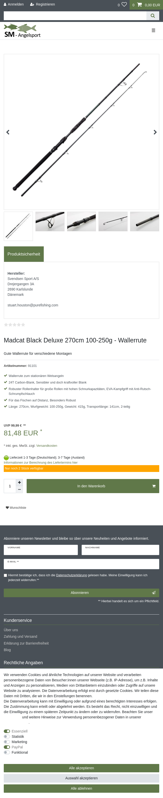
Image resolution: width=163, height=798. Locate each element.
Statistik (18, 737)
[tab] (24, 254)
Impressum (12, 717)
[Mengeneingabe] (10, 486)
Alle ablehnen (81, 788)
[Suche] (152, 15)
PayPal (17, 747)
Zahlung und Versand (20, 636)
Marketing (19, 742)
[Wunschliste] (122, 5)
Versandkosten (46, 446)
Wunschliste (16, 507)
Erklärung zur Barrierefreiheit (26, 643)
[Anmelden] (14, 4)
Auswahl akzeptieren (81, 778)
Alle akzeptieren (81, 768)
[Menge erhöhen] (19, 482)
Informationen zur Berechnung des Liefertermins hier (41, 462)
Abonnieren (113, 593)
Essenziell (20, 731)
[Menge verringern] (19, 489)
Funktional (20, 752)
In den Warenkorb (116, 486)
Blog (7, 650)
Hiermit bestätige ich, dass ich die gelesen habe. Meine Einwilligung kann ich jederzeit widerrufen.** (77, 577)
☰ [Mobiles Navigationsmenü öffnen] (153, 30)
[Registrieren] (42, 4)
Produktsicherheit (24, 254)
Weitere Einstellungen (21, 758)
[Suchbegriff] (75, 15)
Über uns (11, 630)
